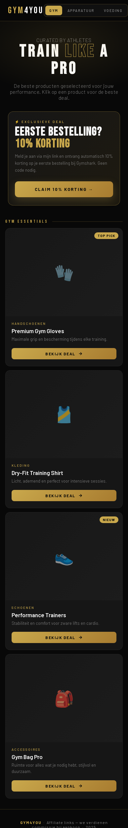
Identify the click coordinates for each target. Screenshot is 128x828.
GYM (26, 10)
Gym (53, 10)
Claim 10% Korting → (64, 189)
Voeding (113, 10)
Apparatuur (81, 10)
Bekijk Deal (64, 353)
